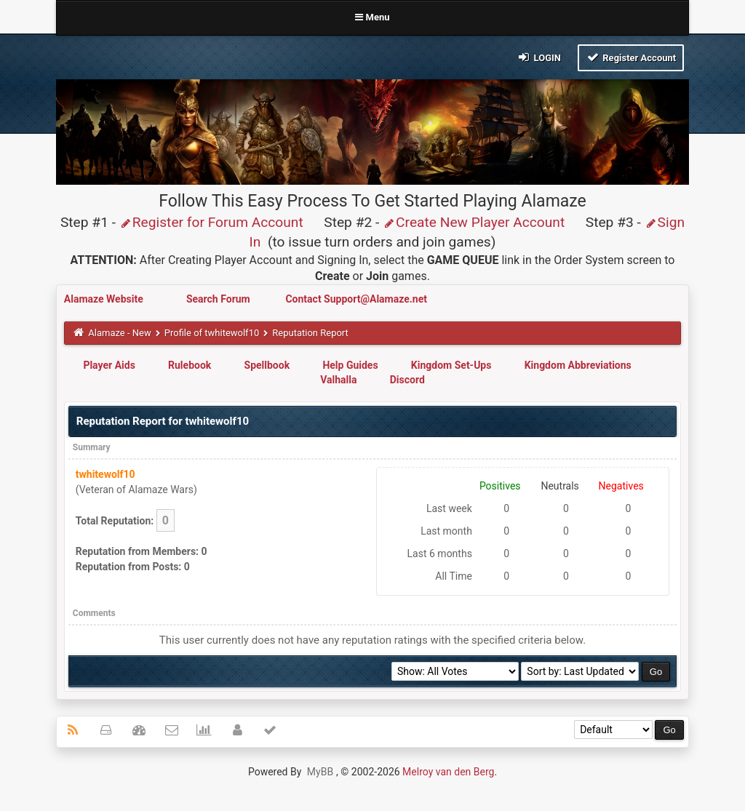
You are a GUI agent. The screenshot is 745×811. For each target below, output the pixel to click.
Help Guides (350, 365)
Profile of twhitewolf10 (212, 332)
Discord (407, 379)
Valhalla (338, 379)
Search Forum (219, 299)
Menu (372, 17)
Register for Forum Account (211, 222)
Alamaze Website (105, 299)
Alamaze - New (119, 332)
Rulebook (189, 365)
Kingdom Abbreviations (578, 365)
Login (539, 57)
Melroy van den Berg (448, 772)
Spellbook (267, 365)
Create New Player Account (474, 222)
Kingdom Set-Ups (451, 365)
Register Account (631, 57)
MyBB (320, 772)
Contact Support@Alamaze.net (356, 299)
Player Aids (109, 365)
